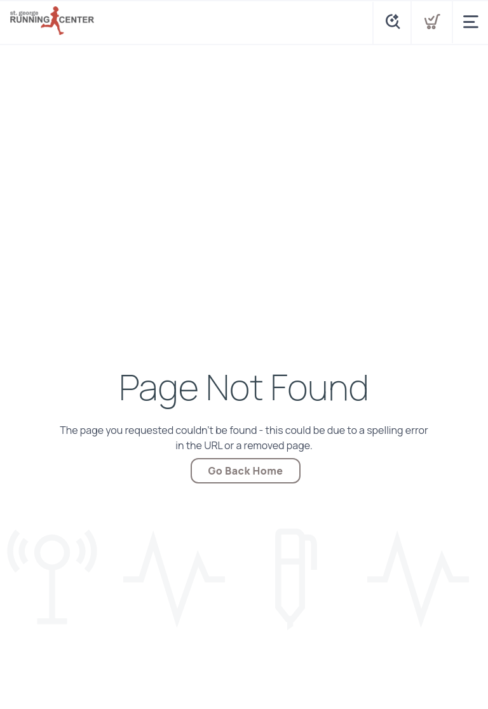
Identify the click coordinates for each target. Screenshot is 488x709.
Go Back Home (245, 471)
